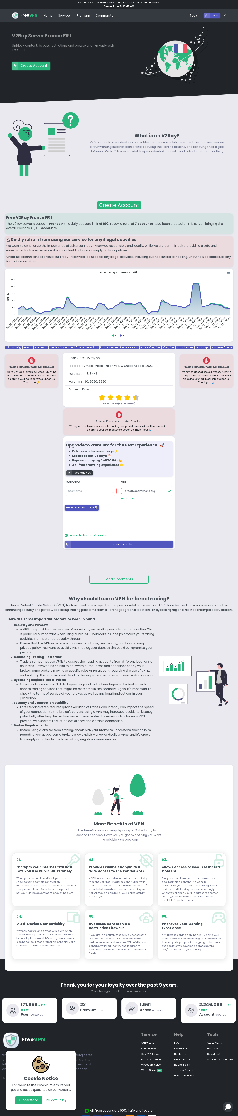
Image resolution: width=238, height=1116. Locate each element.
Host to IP (212, 1045)
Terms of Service (183, 1066)
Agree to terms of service (88, 532)
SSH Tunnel (147, 1039)
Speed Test (213, 1050)
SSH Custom (148, 1045)
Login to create (98, 540)
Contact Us (180, 1045)
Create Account (29, 62)
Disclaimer (180, 1050)
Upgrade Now (78, 469)
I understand (28, 1100)
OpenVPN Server (150, 1050)
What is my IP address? (221, 1055)
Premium (83, 12)
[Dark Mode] (224, 11)
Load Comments (119, 575)
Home (47, 12)
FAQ (176, 1039)
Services (64, 12)
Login (211, 11)
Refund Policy (182, 1061)
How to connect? (184, 1072)
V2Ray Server (151, 1066)
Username (72, 478)
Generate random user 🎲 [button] (81, 504)
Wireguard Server (151, 1061)
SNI (123, 478)
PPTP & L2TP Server (151, 1055)
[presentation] (87, 517)
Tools (194, 12)
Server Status (215, 1039)
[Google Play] (3, 1074)
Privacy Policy (56, 1100)
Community (104, 12)
